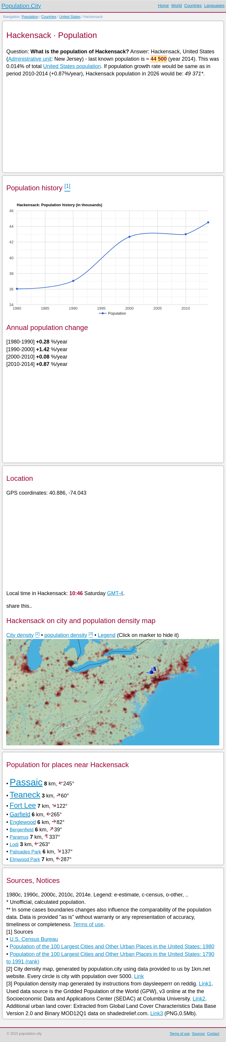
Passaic (26, 782)
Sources (198, 1034)
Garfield (20, 814)
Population (29, 17)
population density (65, 635)
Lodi (14, 844)
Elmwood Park (25, 859)
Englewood (23, 822)
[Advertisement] (112, 124)
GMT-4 (115, 593)
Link (139, 976)
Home (163, 5)
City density (20, 635)
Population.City (21, 6)
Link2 (198, 999)
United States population (72, 66)
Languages (214, 5)
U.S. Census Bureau (34, 939)
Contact (213, 1034)
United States (69, 17)
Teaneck (25, 794)
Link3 (156, 1013)
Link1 (205, 984)
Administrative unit (29, 59)
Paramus (19, 837)
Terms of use (88, 924)
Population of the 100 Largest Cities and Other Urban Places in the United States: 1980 (112, 946)
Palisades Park (25, 851)
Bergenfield (22, 829)
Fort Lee (23, 805)
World (176, 5)
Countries (193, 5)
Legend (106, 635)
